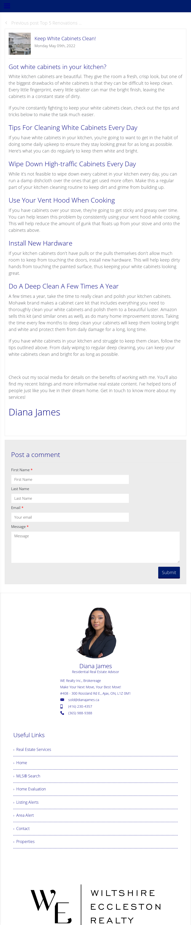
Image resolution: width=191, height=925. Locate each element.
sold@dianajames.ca (83, 699)
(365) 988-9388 (80, 713)
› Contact (21, 831)
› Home (20, 763)
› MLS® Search (26, 777)
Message (20, 526)
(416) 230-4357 (80, 706)
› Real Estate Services (32, 750)
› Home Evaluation (29, 790)
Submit (169, 572)
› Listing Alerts (25, 804)
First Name (22, 469)
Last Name (20, 488)
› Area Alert (23, 817)
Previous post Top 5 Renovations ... (43, 23)
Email (17, 507)
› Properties (24, 844)
